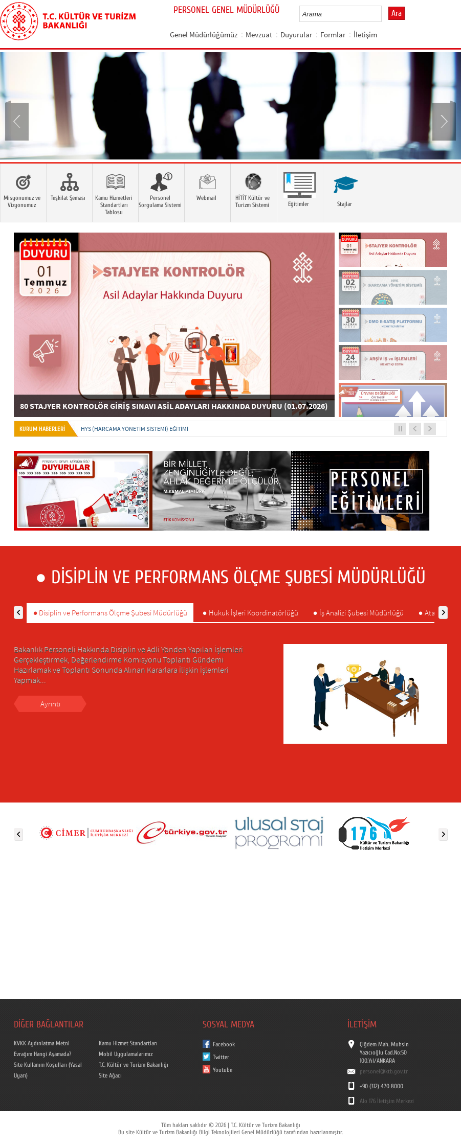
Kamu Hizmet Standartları (128, 1043)
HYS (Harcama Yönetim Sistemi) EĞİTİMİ (134, 428)
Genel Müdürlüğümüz (203, 34)
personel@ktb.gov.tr (384, 1071)
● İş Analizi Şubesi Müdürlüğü (358, 612)
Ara (396, 13)
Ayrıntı (50, 703)
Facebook (224, 1044)
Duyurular (296, 34)
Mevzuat (259, 34)
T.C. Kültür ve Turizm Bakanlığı (133, 1064)
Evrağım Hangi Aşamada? (42, 1054)
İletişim (365, 34)
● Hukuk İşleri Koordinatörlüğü (250, 612)
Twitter (221, 1057)
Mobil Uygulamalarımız (125, 1054)
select (384, 13)
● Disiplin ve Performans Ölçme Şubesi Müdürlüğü (110, 612)
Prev (18, 121)
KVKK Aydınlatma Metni (42, 1043)
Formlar (332, 34)
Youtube (222, 1069)
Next (443, 121)
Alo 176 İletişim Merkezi (387, 1101)
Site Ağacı (110, 1075)
